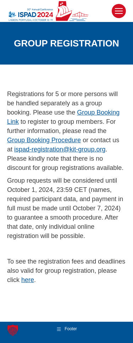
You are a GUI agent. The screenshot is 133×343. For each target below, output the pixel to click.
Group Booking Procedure (44, 140)
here (27, 279)
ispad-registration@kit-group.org (59, 149)
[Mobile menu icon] (119, 11)
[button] (13, 330)
